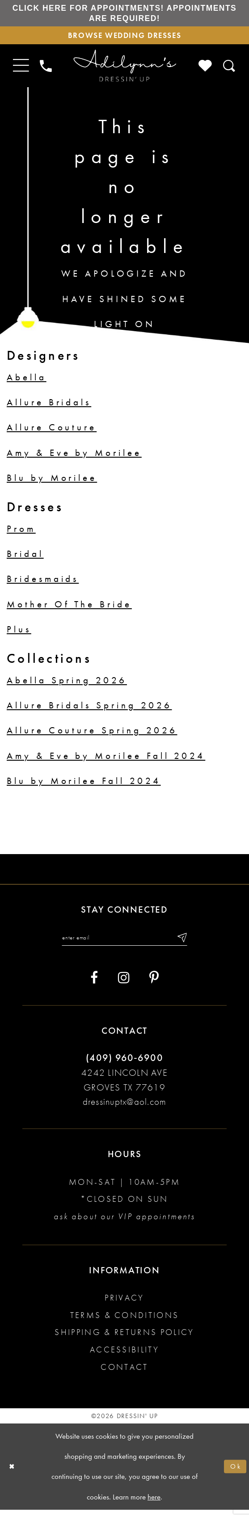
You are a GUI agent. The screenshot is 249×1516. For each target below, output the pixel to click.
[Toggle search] (229, 70)
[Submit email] (187, 943)
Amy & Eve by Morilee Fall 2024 (106, 760)
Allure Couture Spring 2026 (92, 735)
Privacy (124, 1304)
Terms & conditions (124, 1321)
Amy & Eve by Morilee (74, 457)
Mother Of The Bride (69, 609)
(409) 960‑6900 (124, 1063)
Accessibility (124, 1355)
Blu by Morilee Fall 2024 (84, 786)
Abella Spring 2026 (67, 685)
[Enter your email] (124, 943)
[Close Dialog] (13, 1473)
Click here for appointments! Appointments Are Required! (124, 14)
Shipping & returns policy (124, 1338)
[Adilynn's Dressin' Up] (124, 70)
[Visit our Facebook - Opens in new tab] (94, 984)
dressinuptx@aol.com (124, 1108)
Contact (124, 1373)
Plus (19, 634)
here (154, 1503)
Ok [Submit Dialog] (234, 1473)
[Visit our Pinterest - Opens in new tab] (154, 984)
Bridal (25, 558)
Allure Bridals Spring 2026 (89, 710)
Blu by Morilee (52, 482)
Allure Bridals (49, 407)
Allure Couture (52, 432)
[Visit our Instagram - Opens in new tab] (123, 984)
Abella (26, 381)
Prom (21, 533)
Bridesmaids (43, 584)
